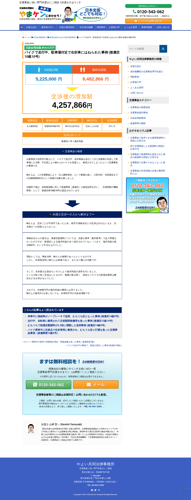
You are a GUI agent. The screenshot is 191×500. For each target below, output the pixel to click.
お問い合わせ (163, 27)
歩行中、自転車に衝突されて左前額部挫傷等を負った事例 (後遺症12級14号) (70, 320)
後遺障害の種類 (138, 123)
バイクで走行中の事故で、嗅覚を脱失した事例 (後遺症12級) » (94, 345)
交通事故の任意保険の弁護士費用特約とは (147, 172)
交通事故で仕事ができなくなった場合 (147, 164)
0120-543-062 (51, 385)
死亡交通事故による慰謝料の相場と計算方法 (147, 147)
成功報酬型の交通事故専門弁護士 (146, 71)
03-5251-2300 (95, 406)
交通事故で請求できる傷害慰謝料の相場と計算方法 (147, 139)
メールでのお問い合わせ (150, 21)
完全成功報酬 (86, 27)
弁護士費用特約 (67, 27)
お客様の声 (114, 27)
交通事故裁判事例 (139, 112)
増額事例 (101, 27)
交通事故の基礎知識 (140, 107)
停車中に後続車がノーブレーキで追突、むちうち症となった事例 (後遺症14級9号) (73, 316)
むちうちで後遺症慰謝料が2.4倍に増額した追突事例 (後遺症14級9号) (66, 325)
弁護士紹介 (31, 27)
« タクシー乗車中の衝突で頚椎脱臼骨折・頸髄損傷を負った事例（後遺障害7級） (59, 342)
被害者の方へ (47, 27)
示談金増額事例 (138, 118)
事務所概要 (146, 27)
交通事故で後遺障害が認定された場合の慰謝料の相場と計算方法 (147, 156)
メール (99, 384)
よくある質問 (130, 27)
